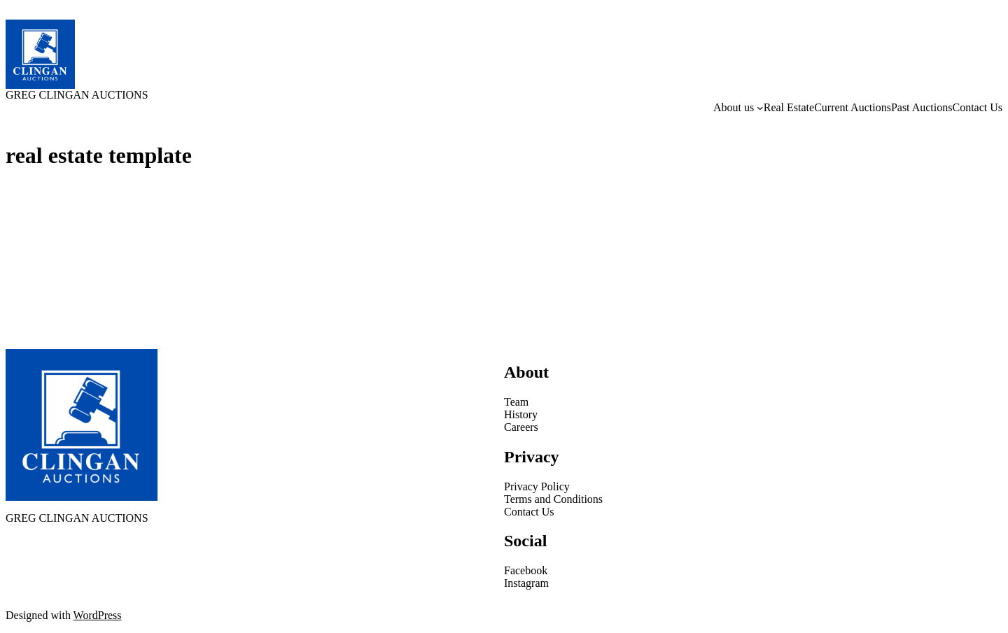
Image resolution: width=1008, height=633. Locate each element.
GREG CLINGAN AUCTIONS (77, 95)
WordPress (98, 615)
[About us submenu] (760, 107)
